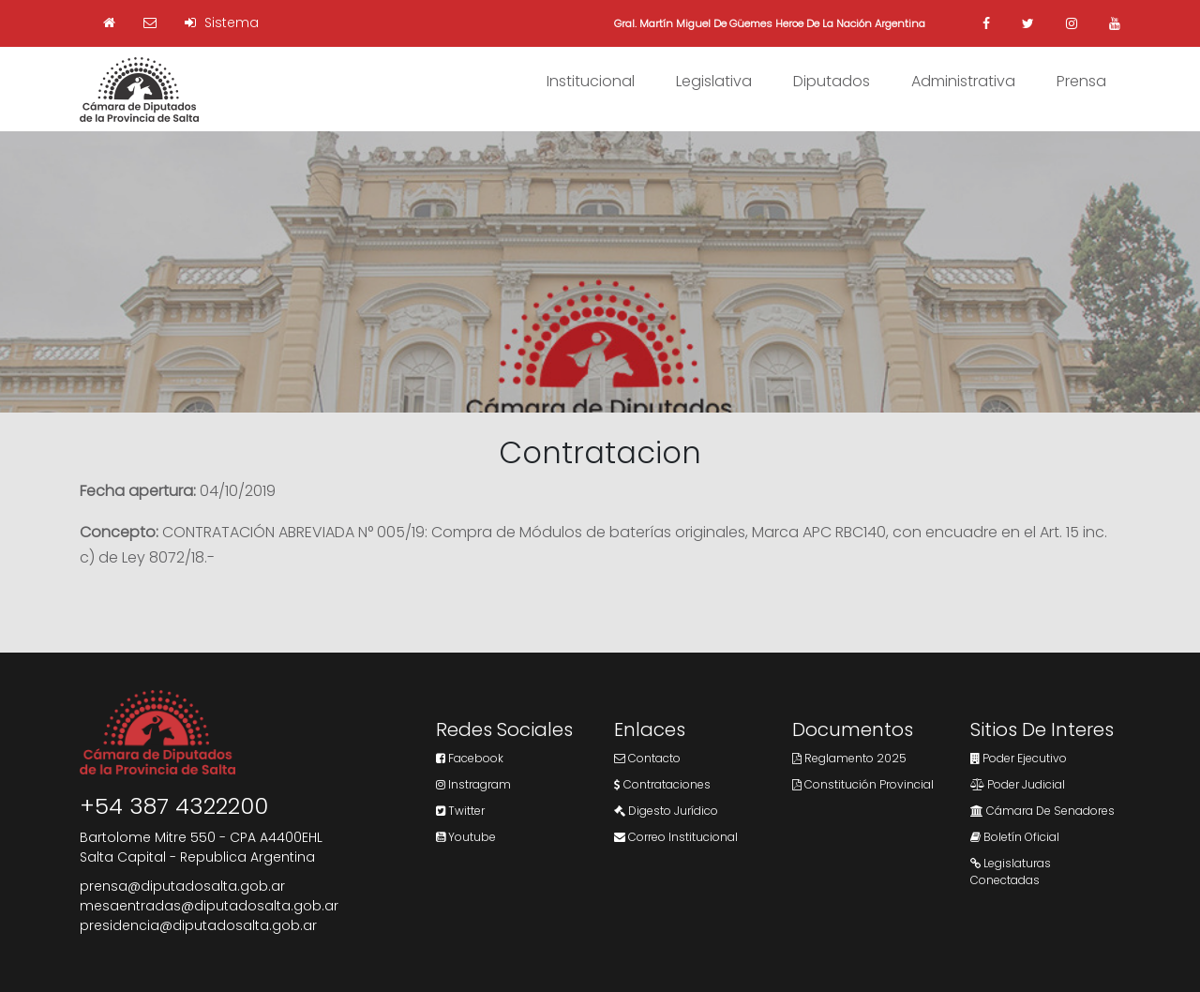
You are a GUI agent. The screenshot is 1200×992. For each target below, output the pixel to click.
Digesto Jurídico (666, 811)
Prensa (1081, 81)
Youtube (466, 837)
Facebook (469, 758)
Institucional (591, 81)
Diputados (831, 81)
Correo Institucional (676, 837)
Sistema (222, 22)
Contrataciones (662, 784)
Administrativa (963, 81)
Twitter (460, 811)
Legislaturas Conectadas (1010, 871)
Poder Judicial (1017, 784)
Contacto (647, 758)
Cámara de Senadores (1042, 811)
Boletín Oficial (1014, 837)
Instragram (473, 784)
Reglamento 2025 (849, 758)
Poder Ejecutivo (1018, 758)
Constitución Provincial (863, 784)
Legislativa (714, 81)
